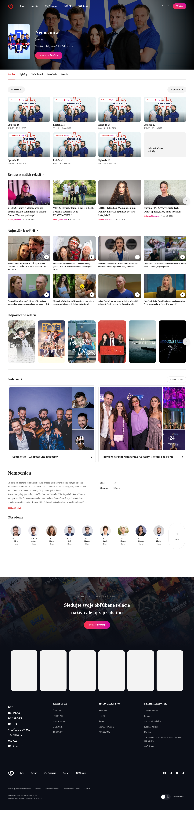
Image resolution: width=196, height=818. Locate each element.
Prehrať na (49, 55)
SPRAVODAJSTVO (109, 703)
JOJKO (13, 727)
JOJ (11, 708)
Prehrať (97, 625)
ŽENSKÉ (57, 710)
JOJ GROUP (17, 754)
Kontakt (87, 797)
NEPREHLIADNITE (155, 703)
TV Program (51, 6)
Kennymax (21, 806)
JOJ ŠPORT (17, 721)
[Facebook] (165, 781)
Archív (34, 6)
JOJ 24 (67, 6)
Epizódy (23, 74)
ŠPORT (102, 721)
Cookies (38, 797)
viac (70, 46)
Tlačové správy (151, 710)
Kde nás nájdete (151, 727)
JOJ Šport (83, 6)
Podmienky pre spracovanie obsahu (19, 797)
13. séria (16, 89)
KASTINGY (17, 741)
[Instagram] (171, 781)
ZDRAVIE (58, 727)
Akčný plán (149, 746)
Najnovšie (177, 89)
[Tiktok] (183, 781)
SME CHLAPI (59, 721)
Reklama (148, 716)
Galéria (64, 74)
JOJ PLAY (16, 714)
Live (22, 6)
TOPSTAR (58, 716)
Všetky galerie (176, 379)
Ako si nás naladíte (152, 721)
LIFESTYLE (60, 703)
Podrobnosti (37, 74)
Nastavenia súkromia (52, 797)
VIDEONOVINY (106, 727)
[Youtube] (177, 781)
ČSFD (39, 39)
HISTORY (58, 732)
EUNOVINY (104, 732)
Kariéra (147, 732)
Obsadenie (52, 74)
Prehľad (12, 74)
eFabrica (39, 806)
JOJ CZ (13, 747)
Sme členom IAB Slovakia (71, 797)
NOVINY (103, 710)
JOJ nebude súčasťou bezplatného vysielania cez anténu (163, 739)
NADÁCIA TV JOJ (22, 734)
